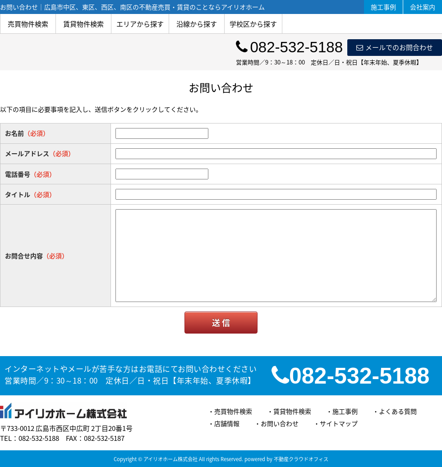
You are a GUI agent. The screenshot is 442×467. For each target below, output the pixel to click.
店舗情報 (226, 423)
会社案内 (422, 6)
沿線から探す (196, 24)
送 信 (221, 322)
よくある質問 (398, 411)
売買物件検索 (28, 24)
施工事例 (383, 6)
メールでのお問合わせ (394, 47)
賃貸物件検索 (83, 24)
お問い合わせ (280, 423)
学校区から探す (253, 24)
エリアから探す (140, 24)
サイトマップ (339, 423)
